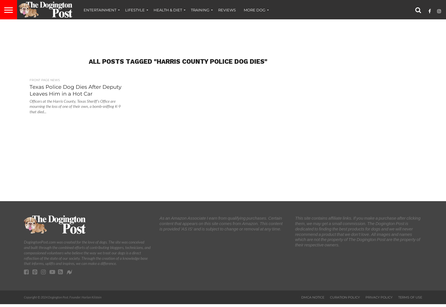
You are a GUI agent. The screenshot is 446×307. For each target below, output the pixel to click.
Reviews (227, 10)
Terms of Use (410, 297)
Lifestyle (135, 10)
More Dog (254, 10)
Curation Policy (345, 297)
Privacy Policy (379, 297)
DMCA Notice (312, 297)
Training (200, 10)
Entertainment (100, 10)
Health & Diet (168, 10)
